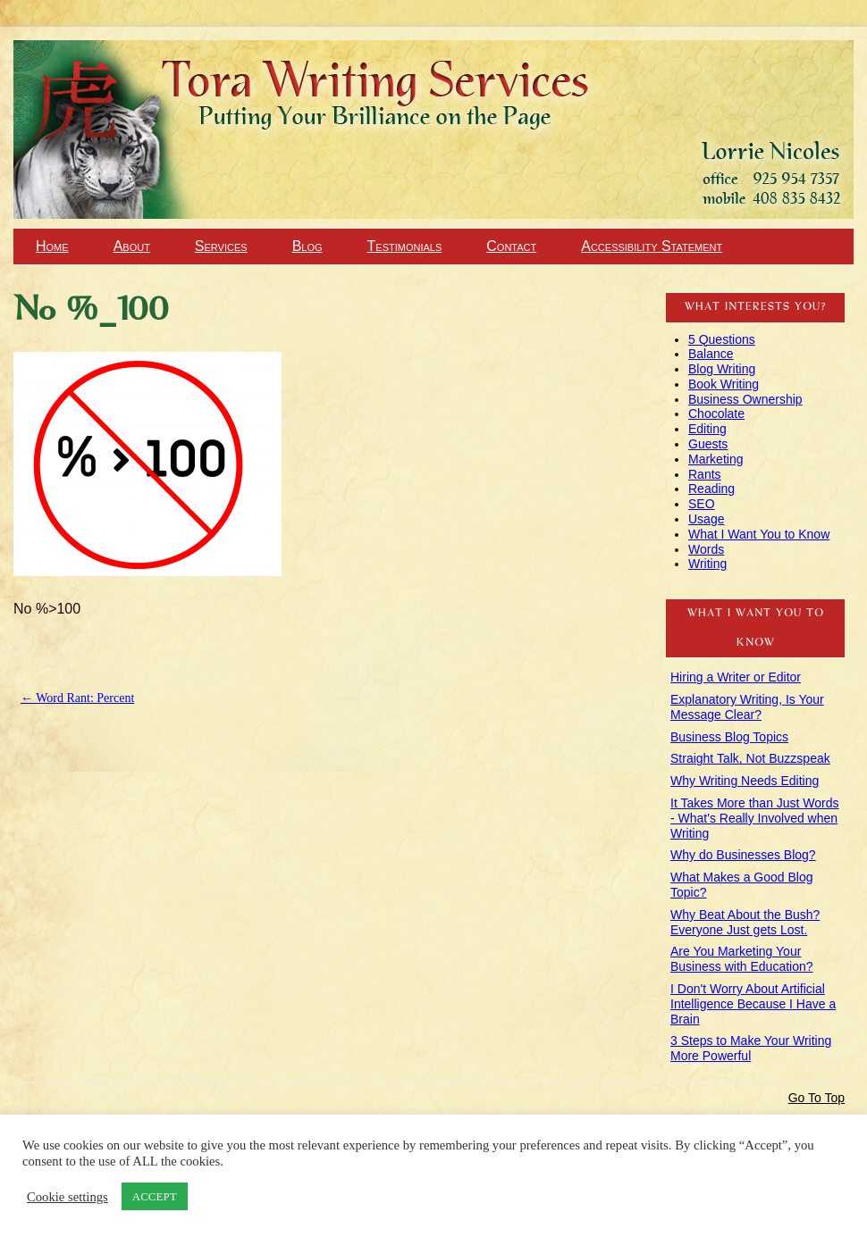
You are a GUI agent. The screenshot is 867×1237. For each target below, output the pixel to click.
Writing (707, 563)
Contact (511, 246)
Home (52, 246)
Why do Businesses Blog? (743, 855)
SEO (701, 504)
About (132, 246)
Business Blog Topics (729, 737)
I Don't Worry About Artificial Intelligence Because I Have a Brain (753, 1004)
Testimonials (404, 246)
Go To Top (816, 1097)
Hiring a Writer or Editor (735, 677)
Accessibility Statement (651, 246)
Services (221, 246)
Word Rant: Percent (77, 698)
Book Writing (723, 384)
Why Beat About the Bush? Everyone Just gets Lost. (745, 922)
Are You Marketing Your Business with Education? (741, 959)
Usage (706, 519)
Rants (704, 474)
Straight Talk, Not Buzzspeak (750, 758)
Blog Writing (721, 369)
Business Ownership (745, 399)
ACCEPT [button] (154, 1196)
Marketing (715, 459)
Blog (307, 246)
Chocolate (716, 413)
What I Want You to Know (758, 534)
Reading (711, 488)
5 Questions (721, 339)
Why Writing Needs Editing (744, 780)
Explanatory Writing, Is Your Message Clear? (747, 707)
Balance (711, 354)
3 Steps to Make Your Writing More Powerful (750, 1048)
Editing (707, 429)
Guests (708, 444)
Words (706, 549)
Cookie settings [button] (67, 1197)
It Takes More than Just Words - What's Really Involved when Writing (754, 818)
